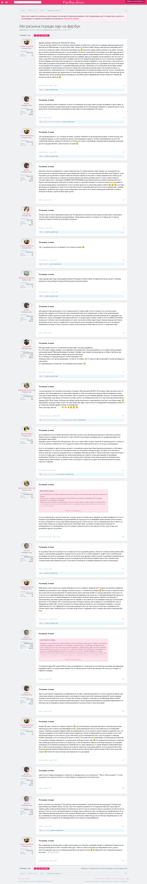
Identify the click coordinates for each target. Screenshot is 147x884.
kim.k (50, 474)
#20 (123, 861)
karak (54, 474)
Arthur (43, 89)
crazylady (44, 121)
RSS (128, 879)
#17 (123, 760)
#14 (123, 619)
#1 (123, 85)
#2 (123, 117)
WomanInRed (26, 439)
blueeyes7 (44, 474)
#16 (123, 711)
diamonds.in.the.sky (26, 395)
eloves (27, 556)
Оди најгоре (122, 878)
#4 (123, 200)
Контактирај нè (100, 878)
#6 (123, 260)
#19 (123, 826)
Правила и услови (106, 881)
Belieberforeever (26, 283)
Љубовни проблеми (35, 30)
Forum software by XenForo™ (34, 881)
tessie (61, 121)
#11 (123, 470)
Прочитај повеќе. (71, 19)
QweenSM (26, 352)
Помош (108, 878)
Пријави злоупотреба (92, 881)
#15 (123, 679)
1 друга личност (69, 420)
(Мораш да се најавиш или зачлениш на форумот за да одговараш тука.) (104, 868)
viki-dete (27, 219)
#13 (123, 569)
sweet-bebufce (56, 30)
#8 (123, 333)
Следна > (46, 35)
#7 (123, 292)
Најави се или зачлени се (135, 1)
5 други (59, 474)
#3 (123, 152)
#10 (123, 416)
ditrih (43, 264)
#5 (123, 228)
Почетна (114, 878)
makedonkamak (53, 121)
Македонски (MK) (24, 878)
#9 (123, 372)
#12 (123, 537)
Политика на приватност (121, 881)
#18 (123, 788)
